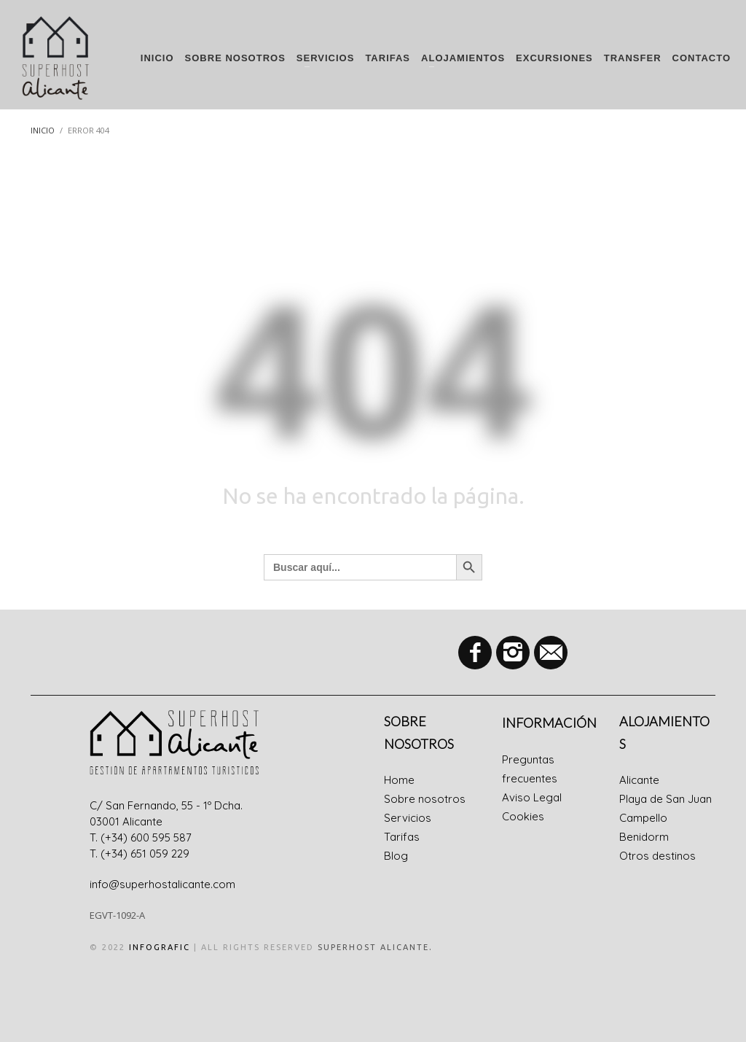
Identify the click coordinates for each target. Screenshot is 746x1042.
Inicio (43, 130)
